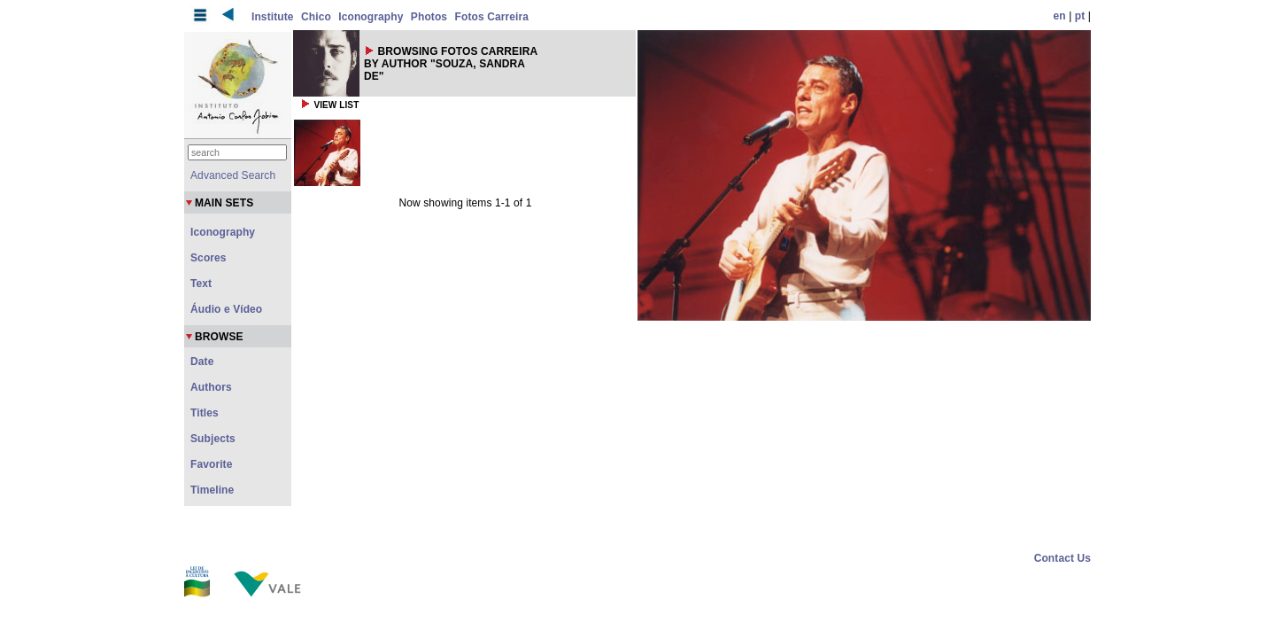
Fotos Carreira (492, 17)
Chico (316, 17)
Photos (429, 17)
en (1060, 16)
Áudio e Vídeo (226, 309)
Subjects (213, 438)
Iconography (370, 17)
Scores (208, 258)
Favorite (211, 464)
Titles (204, 413)
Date (201, 361)
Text (201, 283)
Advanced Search (232, 175)
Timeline (212, 490)
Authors (211, 387)
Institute (272, 17)
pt (1080, 16)
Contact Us (1062, 558)
